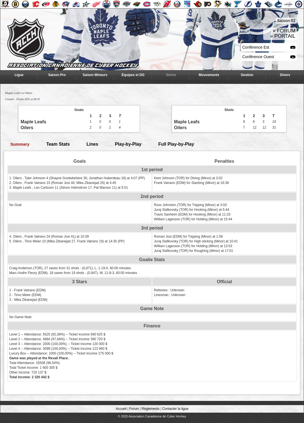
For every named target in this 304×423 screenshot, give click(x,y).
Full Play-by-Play (176, 144)
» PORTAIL (282, 36)
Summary (19, 144)
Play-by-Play (128, 144)
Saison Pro (57, 75)
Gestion (247, 75)
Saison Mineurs (95, 75)
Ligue (19, 75)
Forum (134, 409)
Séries (171, 75)
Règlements (151, 409)
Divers (285, 75)
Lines (92, 144)
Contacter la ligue (175, 409)
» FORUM (284, 31)
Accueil (121, 409)
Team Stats (58, 144)
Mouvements (209, 75)
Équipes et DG (133, 75)
